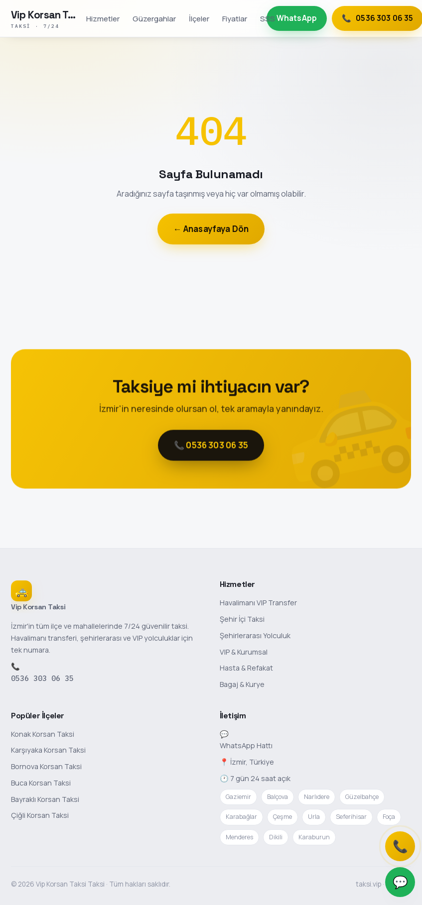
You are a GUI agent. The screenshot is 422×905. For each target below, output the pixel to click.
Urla (314, 816)
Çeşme (282, 816)
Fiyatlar (234, 18)
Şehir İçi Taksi (242, 619)
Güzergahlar (154, 18)
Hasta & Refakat (246, 668)
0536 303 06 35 (42, 678)
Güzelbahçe (362, 796)
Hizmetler (103, 18)
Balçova (277, 796)
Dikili (275, 837)
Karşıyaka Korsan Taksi (48, 750)
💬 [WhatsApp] (400, 882)
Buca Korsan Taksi (41, 783)
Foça (389, 816)
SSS (267, 18)
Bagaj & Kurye (242, 684)
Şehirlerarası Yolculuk (255, 635)
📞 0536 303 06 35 (211, 446)
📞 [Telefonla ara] (400, 846)
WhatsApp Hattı (246, 745)
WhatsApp (297, 18)
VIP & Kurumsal (244, 652)
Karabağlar (241, 816)
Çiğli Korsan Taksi (40, 815)
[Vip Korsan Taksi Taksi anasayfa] (45, 18)
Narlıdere (316, 796)
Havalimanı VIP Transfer (258, 602)
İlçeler (199, 18)
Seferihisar (351, 816)
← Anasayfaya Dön (211, 228)
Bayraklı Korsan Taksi (45, 799)
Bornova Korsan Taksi (46, 766)
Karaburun (314, 837)
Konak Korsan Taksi (42, 734)
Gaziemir (238, 796)
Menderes (239, 837)
